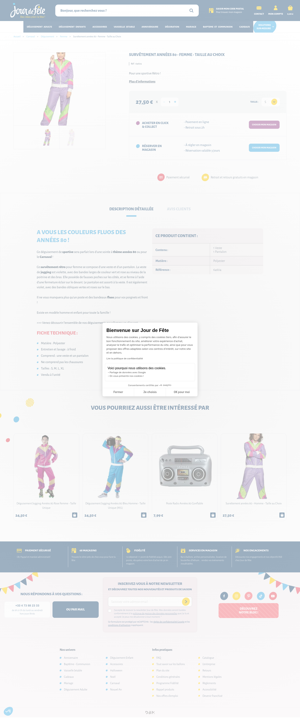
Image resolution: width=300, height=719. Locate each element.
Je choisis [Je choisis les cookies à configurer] (150, 392)
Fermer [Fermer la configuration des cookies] (118, 392)
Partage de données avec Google (128, 372)
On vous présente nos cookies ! (127, 376)
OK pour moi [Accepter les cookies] (182, 392)
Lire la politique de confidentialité (124, 358)
